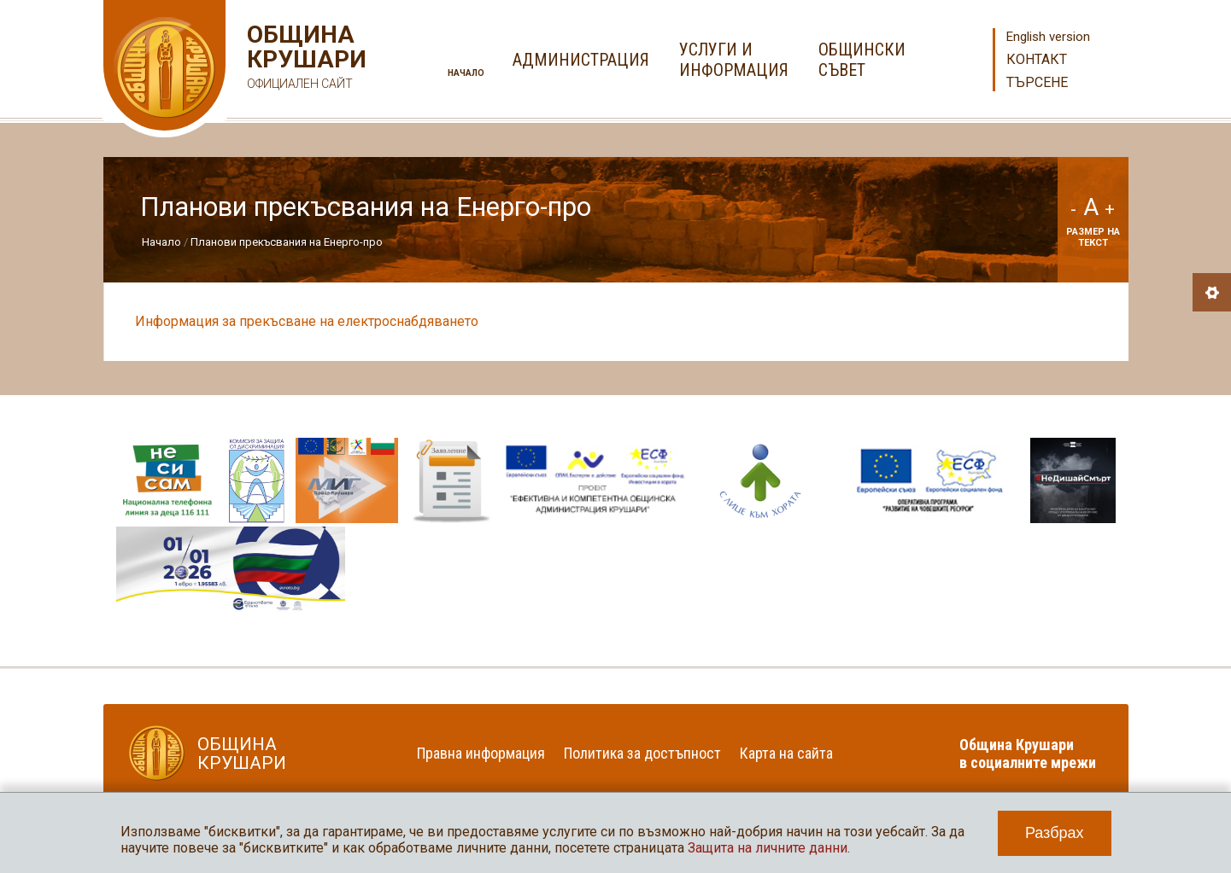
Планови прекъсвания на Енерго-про (287, 242)
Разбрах (1054, 832)
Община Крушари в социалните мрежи (1027, 753)
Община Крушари (304, 59)
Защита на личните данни (767, 848)
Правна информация (481, 753)
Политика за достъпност (642, 753)
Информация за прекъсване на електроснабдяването (308, 321)
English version (1048, 36)
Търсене (1037, 82)
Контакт (1036, 59)
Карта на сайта (786, 753)
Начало (466, 73)
